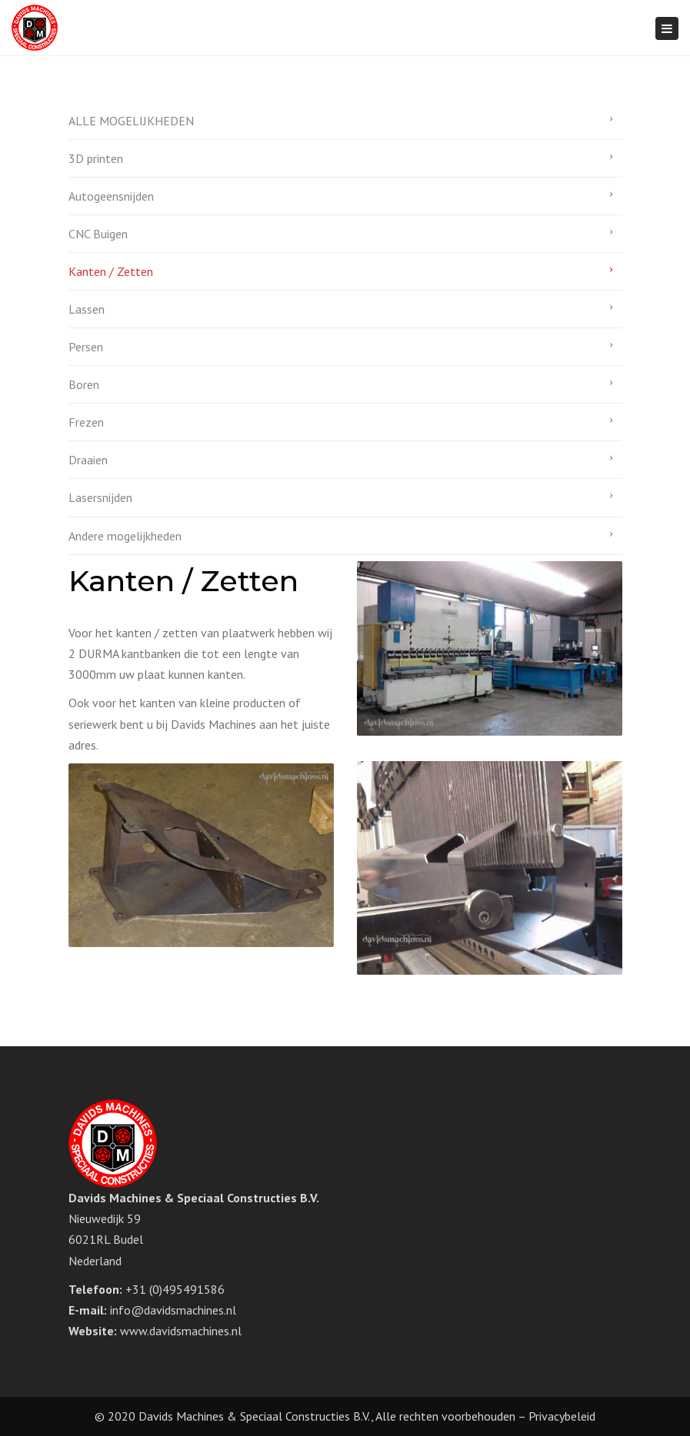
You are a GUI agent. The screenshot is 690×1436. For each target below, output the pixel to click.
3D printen (95, 158)
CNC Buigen (98, 233)
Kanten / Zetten (110, 271)
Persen (85, 346)
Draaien (88, 459)
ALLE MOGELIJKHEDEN (131, 120)
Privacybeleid (561, 1416)
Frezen (86, 422)
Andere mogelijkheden (125, 535)
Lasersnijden (100, 497)
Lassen (86, 309)
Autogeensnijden (111, 196)
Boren (83, 384)
